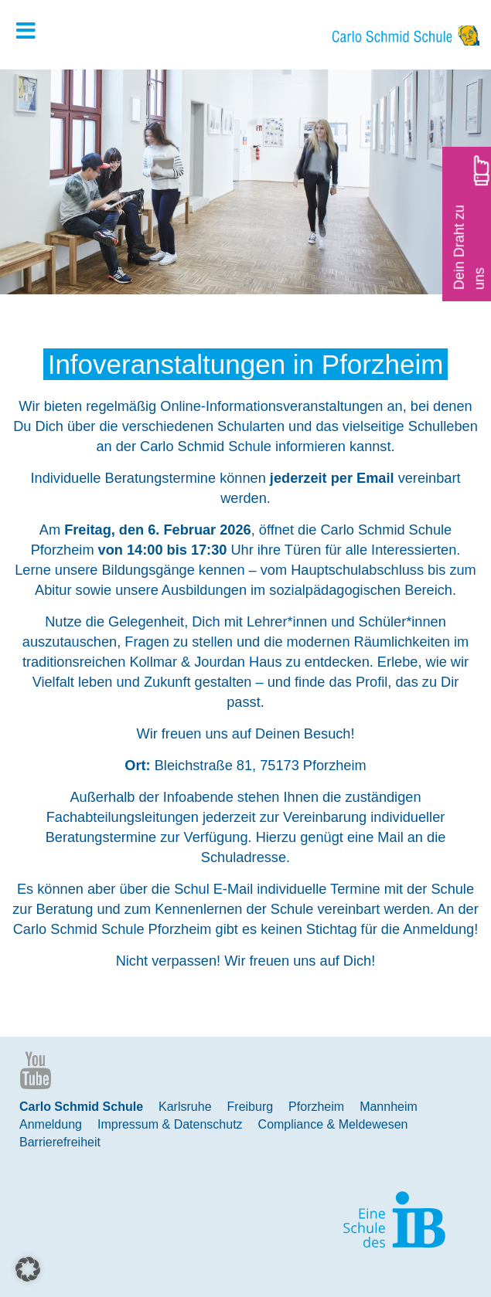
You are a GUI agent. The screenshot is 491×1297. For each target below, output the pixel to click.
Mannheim (389, 1106)
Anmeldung (50, 1124)
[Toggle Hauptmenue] (33, 31)
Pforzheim (316, 1106)
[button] (28, 1269)
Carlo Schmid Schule (81, 1106)
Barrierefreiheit (60, 1142)
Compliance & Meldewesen (333, 1124)
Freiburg (250, 1106)
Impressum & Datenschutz (170, 1124)
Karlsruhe (185, 1106)
